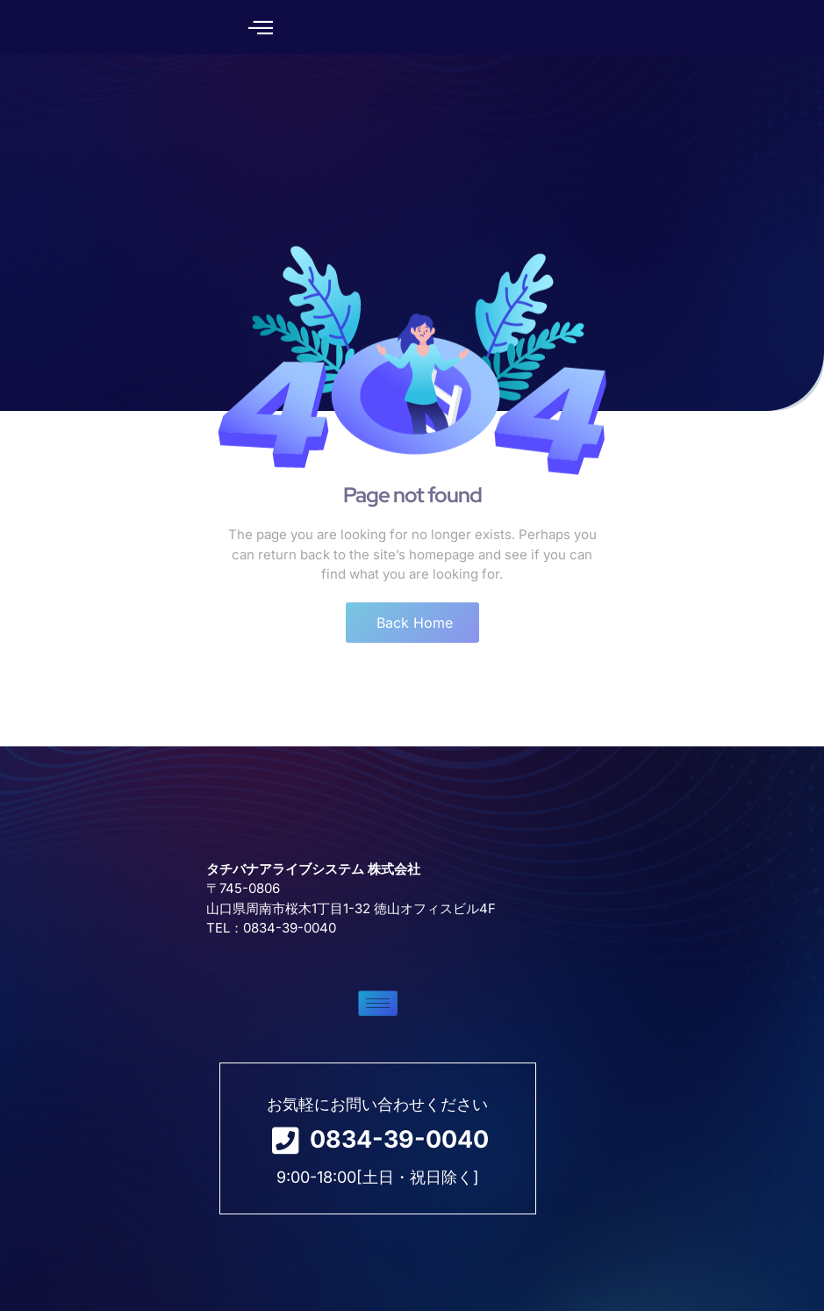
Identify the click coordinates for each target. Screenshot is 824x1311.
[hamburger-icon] (199, 1063)
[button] (257, 27)
